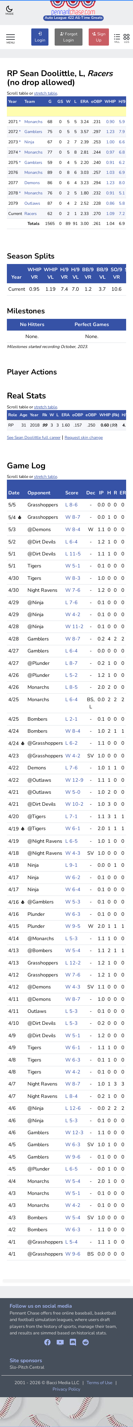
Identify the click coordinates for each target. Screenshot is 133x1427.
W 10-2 (74, 804)
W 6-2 (72, 877)
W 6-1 (72, 828)
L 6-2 (71, 743)
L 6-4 (71, 541)
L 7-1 (71, 816)
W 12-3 (74, 1132)
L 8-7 (71, 663)
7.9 (122, 131)
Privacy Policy (66, 1389)
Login (40, 37)
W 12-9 (74, 780)
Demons (32, 182)
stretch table (45, 93)
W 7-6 (72, 590)
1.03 (110, 172)
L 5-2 (71, 675)
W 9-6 (72, 1156)
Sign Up (99, 37)
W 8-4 (72, 529)
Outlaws (32, 203)
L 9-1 (71, 865)
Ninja (29, 142)
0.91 (110, 162)
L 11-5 (73, 553)
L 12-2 (73, 962)
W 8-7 (72, 517)
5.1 (122, 193)
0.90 (110, 121)
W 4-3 (72, 853)
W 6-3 (72, 914)
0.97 (110, 152)
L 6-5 (71, 841)
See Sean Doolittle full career (33, 437)
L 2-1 (71, 719)
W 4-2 (72, 614)
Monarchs (33, 121)
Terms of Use (99, 1383)
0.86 (110, 203)
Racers (30, 213)
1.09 (110, 213)
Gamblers (33, 131)
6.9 (122, 172)
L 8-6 (71, 504)
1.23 (110, 131)
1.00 (110, 142)
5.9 (122, 121)
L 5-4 (71, 1241)
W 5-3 (72, 901)
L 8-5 (71, 687)
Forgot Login (68, 37)
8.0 (122, 182)
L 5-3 (71, 938)
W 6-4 (72, 889)
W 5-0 (72, 792)
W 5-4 (72, 950)
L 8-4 (71, 1096)
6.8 (122, 152)
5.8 (122, 203)
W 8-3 (72, 578)
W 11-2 (74, 626)
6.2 (122, 162)
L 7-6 (71, 602)
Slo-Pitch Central (27, 1367)
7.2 (122, 213)
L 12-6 (73, 1108)
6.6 (122, 142)
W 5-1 (72, 565)
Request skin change (84, 437)
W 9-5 (72, 926)
